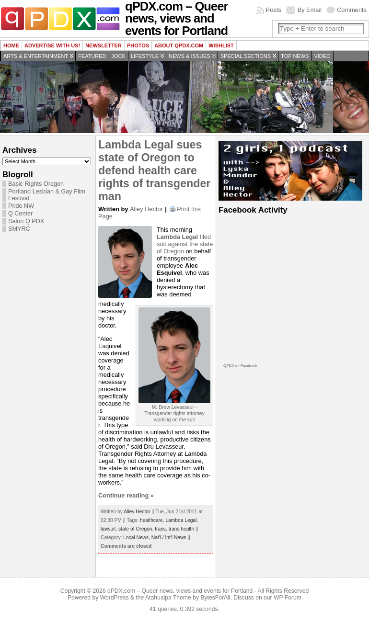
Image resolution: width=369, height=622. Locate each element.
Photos (138, 45)
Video (322, 56)
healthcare (151, 520)
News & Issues (189, 56)
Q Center (20, 213)
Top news (295, 56)
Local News (136, 537)
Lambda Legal (180, 520)
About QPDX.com (178, 45)
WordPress (114, 597)
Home (11, 45)
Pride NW (21, 206)
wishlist (221, 45)
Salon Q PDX (26, 221)
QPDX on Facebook (240, 365)
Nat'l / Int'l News (168, 537)
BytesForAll (215, 597)
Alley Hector (146, 209)
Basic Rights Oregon (36, 184)
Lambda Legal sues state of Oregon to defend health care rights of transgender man (154, 170)
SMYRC (19, 229)
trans (160, 529)
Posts (273, 9)
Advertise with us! (52, 45)
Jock (119, 56)
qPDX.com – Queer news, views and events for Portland (180, 591)
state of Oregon (135, 529)
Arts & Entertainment (35, 56)
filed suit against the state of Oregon (185, 244)
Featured (92, 56)
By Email (310, 9)
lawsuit (108, 529)
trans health (181, 529)
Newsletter (103, 45)
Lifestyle (145, 56)
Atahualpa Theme (168, 597)
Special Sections (245, 56)
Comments (352, 9)
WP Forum (287, 597)
